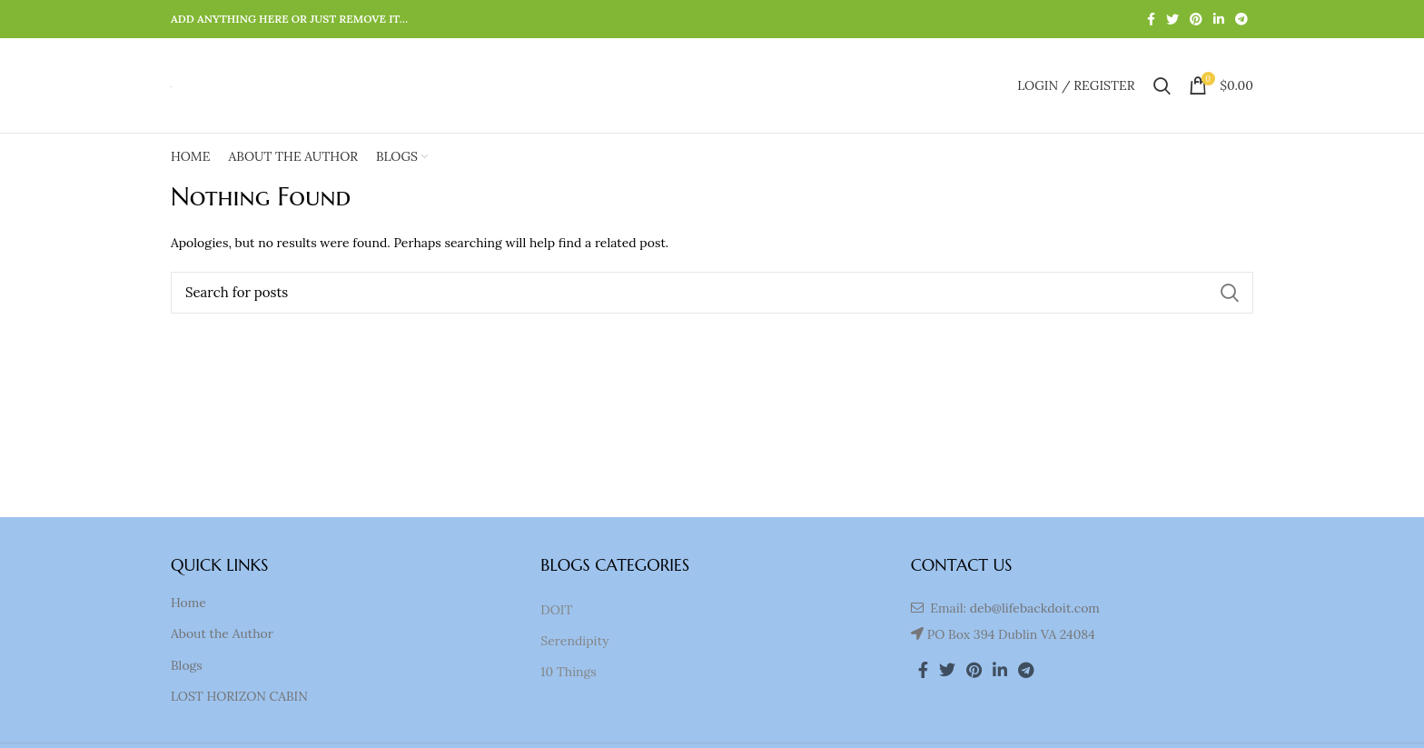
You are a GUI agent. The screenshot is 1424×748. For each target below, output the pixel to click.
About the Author (222, 633)
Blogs (187, 665)
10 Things (568, 671)
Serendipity (574, 641)
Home (188, 602)
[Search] (712, 293)
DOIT (556, 610)
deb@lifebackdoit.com (1035, 608)
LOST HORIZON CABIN (239, 696)
